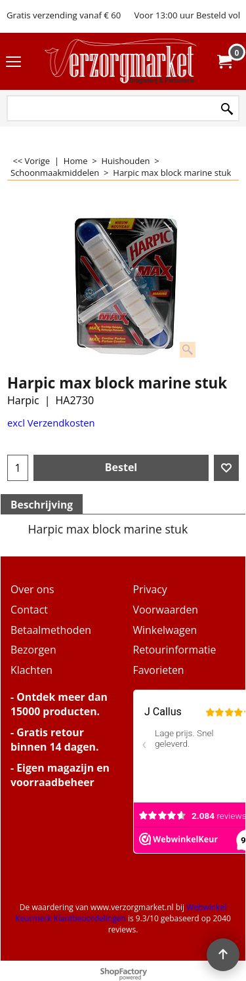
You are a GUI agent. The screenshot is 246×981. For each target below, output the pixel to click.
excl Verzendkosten (51, 422)
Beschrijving (41, 504)
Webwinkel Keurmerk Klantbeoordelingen (120, 913)
